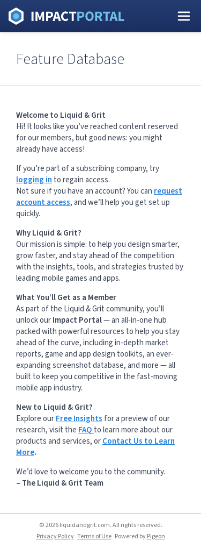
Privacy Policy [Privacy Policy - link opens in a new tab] (55, 536)
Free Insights (79, 418)
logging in (34, 180)
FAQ (86, 430)
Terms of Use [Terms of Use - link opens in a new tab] (94, 536)
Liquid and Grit (66, 16)
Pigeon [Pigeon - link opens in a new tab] (156, 536)
